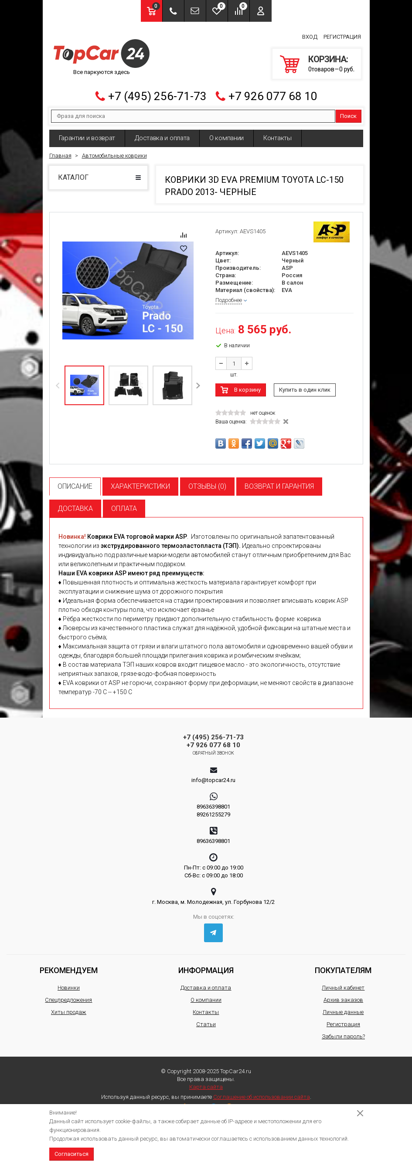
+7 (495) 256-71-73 (157, 90)
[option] (128, 285)
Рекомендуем (69, 965)
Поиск (348, 110)
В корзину (247, 384)
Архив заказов (343, 994)
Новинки (69, 982)
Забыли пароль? (343, 1031)
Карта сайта (206, 1081)
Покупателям (343, 965)
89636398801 (213, 801)
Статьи (206, 1019)
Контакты (277, 133)
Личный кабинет (343, 982)
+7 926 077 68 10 (272, 90)
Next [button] (197, 380)
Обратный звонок (213, 747)
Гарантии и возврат (87, 133)
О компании (226, 133)
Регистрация (342, 34)
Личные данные (343, 1007)
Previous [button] (58, 380)
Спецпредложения (68, 994)
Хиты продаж (68, 1007)
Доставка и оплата (162, 133)
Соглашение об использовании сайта (261, 1091)
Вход (309, 34)
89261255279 (213, 809)
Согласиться (71, 1154)
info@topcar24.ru (213, 775)
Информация (206, 965)
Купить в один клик (304, 384)
